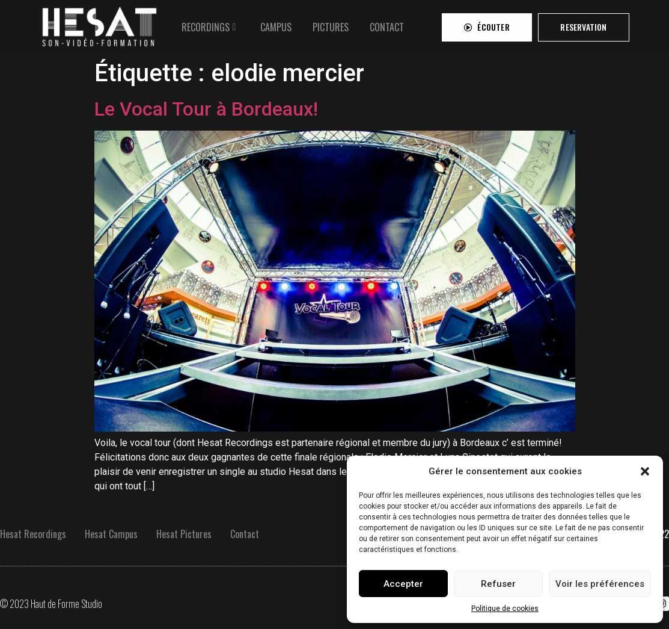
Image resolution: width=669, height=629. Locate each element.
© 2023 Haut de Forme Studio (51, 603)
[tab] (210, 23)
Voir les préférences (599, 583)
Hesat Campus (111, 534)
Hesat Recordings (33, 534)
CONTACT (387, 23)
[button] (645, 471)
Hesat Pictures (184, 534)
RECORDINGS (206, 23)
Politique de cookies (505, 608)
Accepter (403, 583)
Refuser (498, 583)
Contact (244, 534)
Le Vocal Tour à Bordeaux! (206, 109)
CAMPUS (276, 23)
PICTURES (331, 23)
